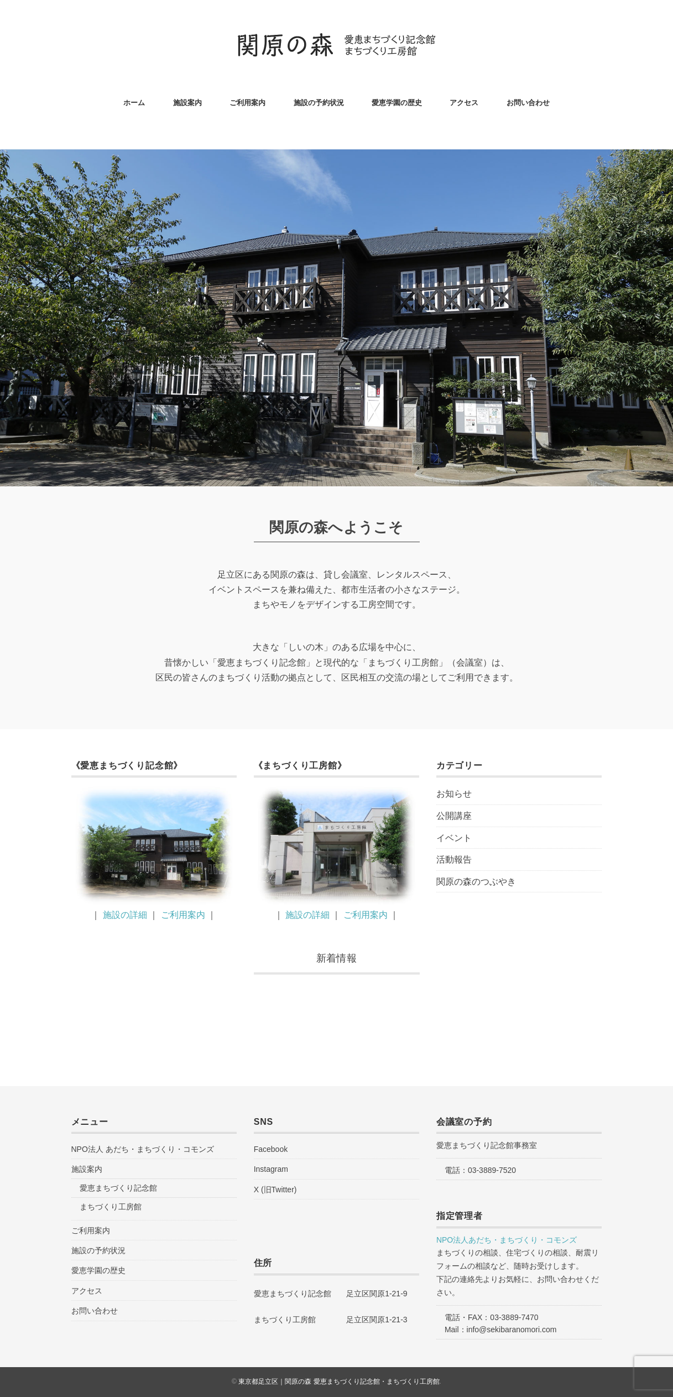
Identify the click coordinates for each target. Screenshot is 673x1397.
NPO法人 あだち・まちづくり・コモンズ (142, 1149)
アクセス (464, 102)
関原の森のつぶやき (476, 881)
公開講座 (454, 815)
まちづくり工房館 (111, 1206)
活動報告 (454, 859)
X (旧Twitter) (275, 1189)
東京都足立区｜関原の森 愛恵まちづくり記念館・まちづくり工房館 (338, 1381)
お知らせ (454, 793)
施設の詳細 (125, 915)
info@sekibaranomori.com (512, 1329)
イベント (454, 838)
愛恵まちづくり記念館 (118, 1187)
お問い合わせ (528, 102)
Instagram (271, 1169)
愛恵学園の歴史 (397, 102)
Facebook (271, 1149)
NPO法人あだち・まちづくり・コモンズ (506, 1239)
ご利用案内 (247, 102)
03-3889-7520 (492, 1170)
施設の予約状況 (319, 102)
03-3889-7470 (514, 1317)
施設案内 (187, 102)
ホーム (134, 102)
